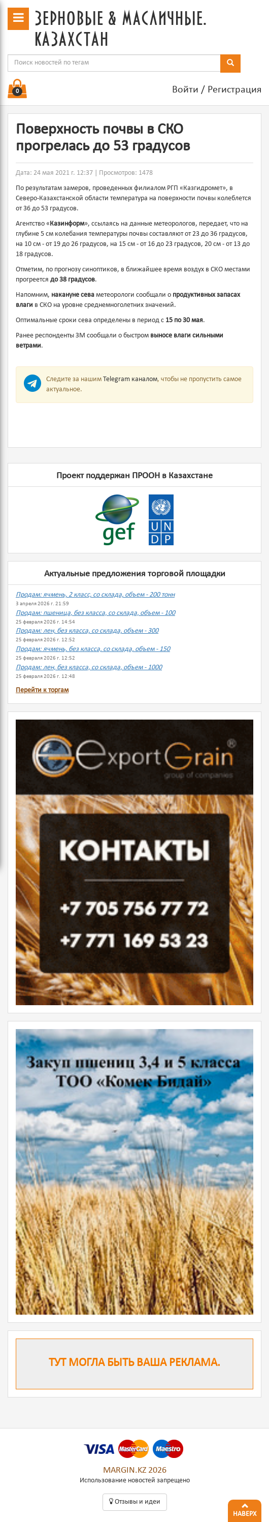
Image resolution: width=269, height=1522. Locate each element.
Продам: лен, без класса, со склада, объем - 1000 (89, 667)
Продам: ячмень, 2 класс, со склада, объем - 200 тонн (95, 595)
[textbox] (114, 63)
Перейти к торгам (42, 690)
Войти (185, 90)
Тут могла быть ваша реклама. (134, 1363)
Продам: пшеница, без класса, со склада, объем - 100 (95, 613)
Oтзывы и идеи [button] (134, 1502)
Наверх (244, 1509)
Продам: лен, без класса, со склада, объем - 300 (87, 631)
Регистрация (234, 90)
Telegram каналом (130, 379)
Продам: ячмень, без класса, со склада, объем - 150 (93, 649)
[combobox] (114, 63)
